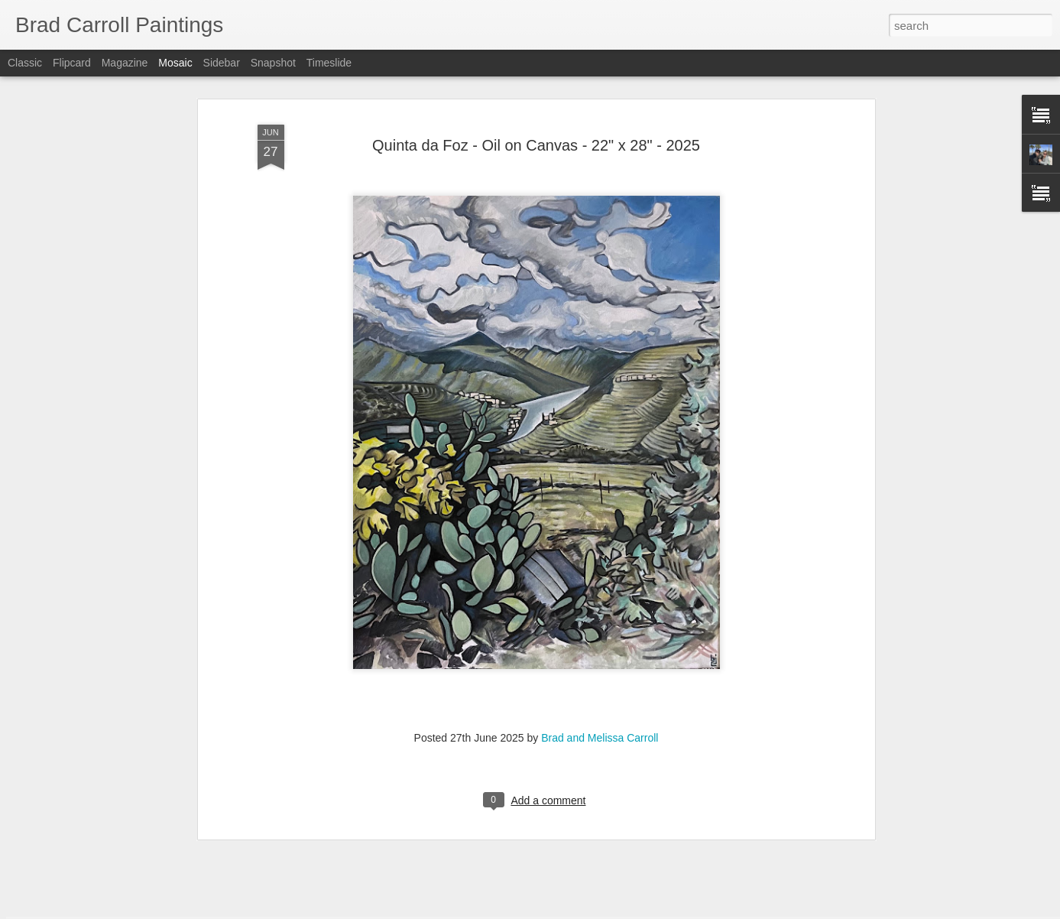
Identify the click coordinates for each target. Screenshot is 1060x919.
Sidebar (221, 63)
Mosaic (175, 63)
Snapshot (273, 63)
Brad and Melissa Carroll (599, 638)
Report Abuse (622, 910)
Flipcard (72, 63)
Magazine (125, 63)
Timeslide (329, 63)
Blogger (578, 910)
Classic (25, 63)
